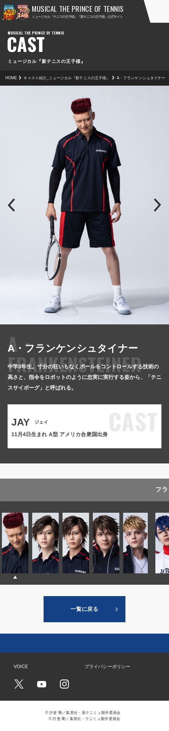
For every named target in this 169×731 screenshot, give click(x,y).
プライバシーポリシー (107, 666)
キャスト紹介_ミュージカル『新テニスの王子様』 (66, 78)
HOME (11, 78)
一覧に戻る (84, 609)
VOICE (21, 666)
